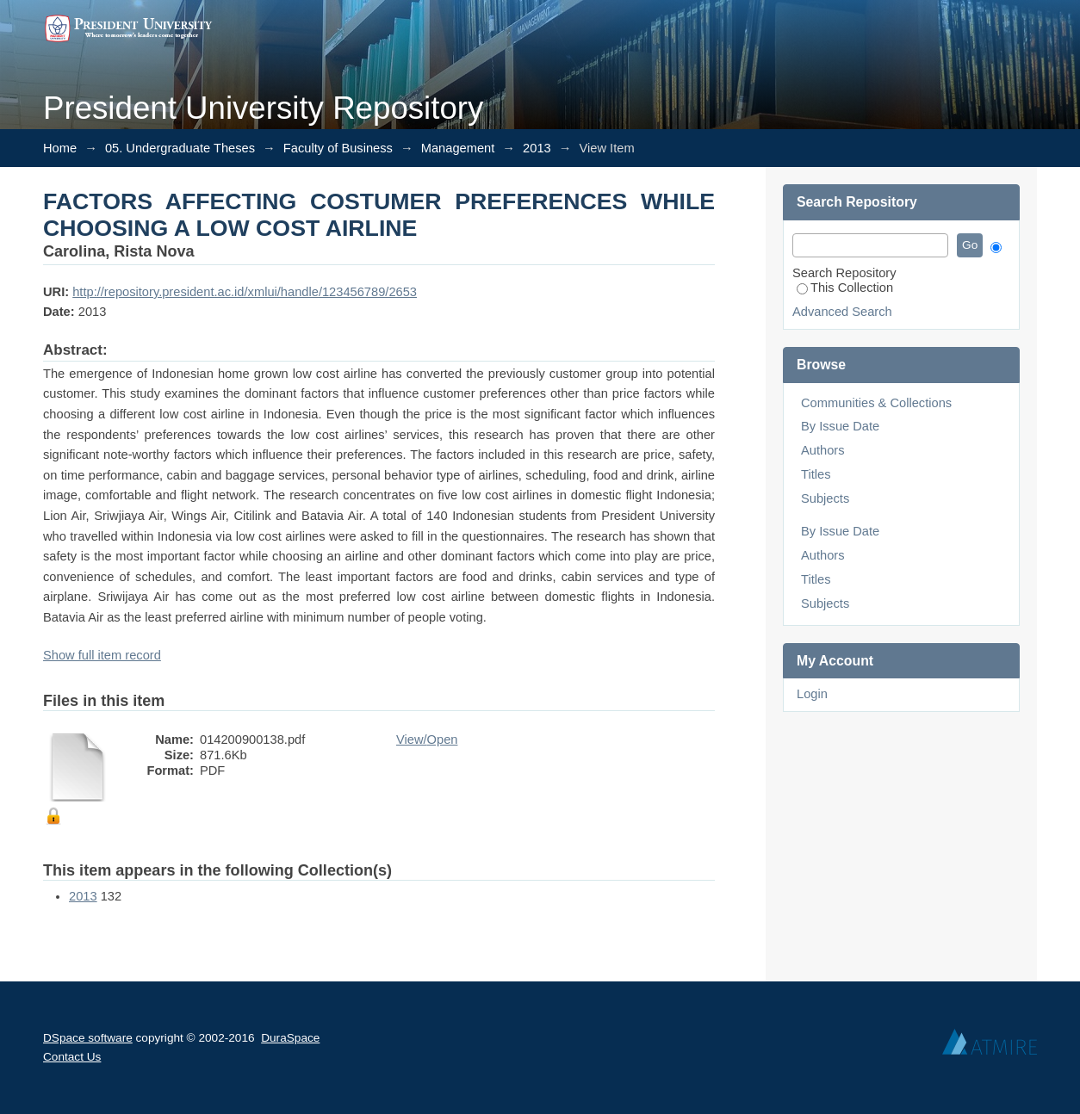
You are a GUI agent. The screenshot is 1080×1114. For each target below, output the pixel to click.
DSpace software (88, 1037)
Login (812, 694)
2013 (537, 148)
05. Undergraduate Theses (180, 148)
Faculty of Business (338, 148)
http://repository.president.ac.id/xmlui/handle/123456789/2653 (244, 292)
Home (60, 148)
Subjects (825, 498)
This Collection (845, 287)
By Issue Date (840, 426)
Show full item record (102, 655)
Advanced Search (842, 312)
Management (458, 148)
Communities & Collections (876, 403)
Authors (823, 450)
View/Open (426, 739)
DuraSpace (290, 1037)
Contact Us (72, 1056)
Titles (815, 474)
